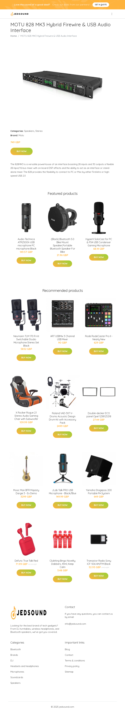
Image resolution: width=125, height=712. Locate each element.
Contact (69, 655)
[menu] (112, 14)
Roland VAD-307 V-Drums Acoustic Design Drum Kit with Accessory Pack (62, 418)
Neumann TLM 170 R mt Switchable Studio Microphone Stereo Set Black (26, 341)
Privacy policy (72, 666)
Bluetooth (15, 649)
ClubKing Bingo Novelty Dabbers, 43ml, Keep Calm (62, 564)
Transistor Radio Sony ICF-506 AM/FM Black (99, 562)
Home (13, 35)
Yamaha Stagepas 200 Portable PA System (99, 492)
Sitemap (69, 671)
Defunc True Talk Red (26, 560)
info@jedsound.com (75, 623)
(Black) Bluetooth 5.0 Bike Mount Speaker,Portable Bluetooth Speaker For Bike (62, 245)
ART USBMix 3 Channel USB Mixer (62, 338)
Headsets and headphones (24, 666)
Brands (14, 655)
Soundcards (16, 677)
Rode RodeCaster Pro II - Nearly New (98, 338)
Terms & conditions (75, 660)
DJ (11, 660)
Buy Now (21, 151)
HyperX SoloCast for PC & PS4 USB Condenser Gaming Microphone (99, 242)
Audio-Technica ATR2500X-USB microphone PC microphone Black (26, 244)
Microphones (17, 671)
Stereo (39, 131)
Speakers (29, 131)
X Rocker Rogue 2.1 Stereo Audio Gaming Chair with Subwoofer (26, 415)
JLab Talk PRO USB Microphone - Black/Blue (62, 492)
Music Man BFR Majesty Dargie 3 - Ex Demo (26, 492)
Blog (67, 649)
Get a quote (101, 4)
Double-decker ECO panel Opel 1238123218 (98, 415)
